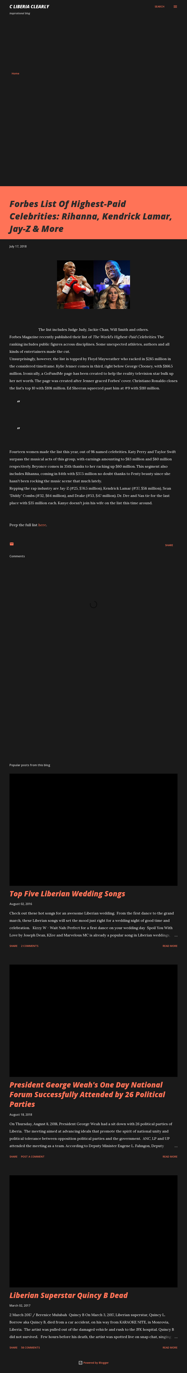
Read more (170, 946)
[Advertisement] (93, 43)
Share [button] (169, 545)
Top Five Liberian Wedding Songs (67, 894)
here (42, 525)
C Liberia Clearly (29, 6)
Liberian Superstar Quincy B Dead (68, 1295)
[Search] (159, 6)
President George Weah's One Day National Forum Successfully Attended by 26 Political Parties (87, 1094)
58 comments (30, 1347)
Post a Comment (33, 1156)
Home (15, 73)
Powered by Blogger (93, 1362)
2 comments (29, 946)
